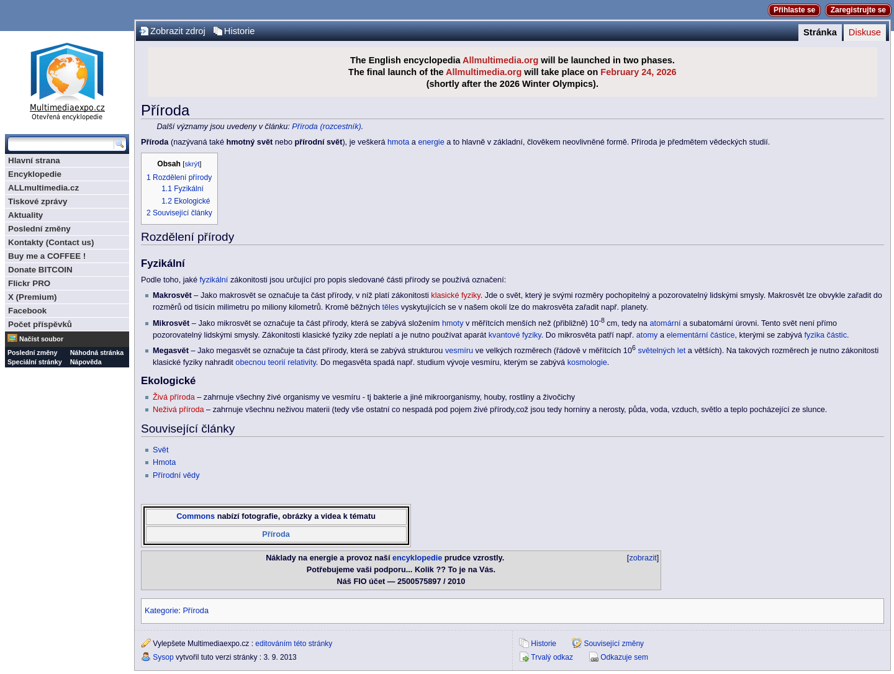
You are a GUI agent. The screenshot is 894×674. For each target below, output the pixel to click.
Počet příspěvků (40, 324)
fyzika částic (826, 335)
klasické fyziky (455, 295)
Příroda (275, 534)
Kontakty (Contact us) (51, 242)
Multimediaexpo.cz (67, 80)
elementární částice (700, 335)
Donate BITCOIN (40, 269)
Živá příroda (174, 397)
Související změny (614, 643)
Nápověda (86, 362)
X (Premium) (32, 297)
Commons (195, 516)
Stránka (820, 32)
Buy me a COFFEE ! (47, 256)
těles (390, 307)
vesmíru (459, 350)
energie (431, 142)
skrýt (191, 164)
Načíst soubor (41, 339)
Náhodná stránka (97, 352)
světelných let (661, 350)
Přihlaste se (794, 10)
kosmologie (587, 362)
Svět (160, 450)
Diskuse (865, 32)
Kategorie (161, 610)
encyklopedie (417, 558)
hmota (398, 142)
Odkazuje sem (624, 657)
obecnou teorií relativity (275, 362)
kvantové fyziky (515, 335)
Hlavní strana (34, 160)
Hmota (164, 462)
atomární (664, 323)
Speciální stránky (34, 362)
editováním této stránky (293, 643)
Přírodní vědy (176, 475)
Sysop (163, 657)
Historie (239, 31)
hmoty (453, 323)
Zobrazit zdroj (177, 31)
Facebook (27, 310)
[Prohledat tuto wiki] (61, 144)
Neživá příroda (178, 409)
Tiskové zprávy (37, 201)
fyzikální (214, 280)
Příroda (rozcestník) (326, 126)
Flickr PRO (29, 283)
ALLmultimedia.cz (43, 187)
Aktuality (25, 215)
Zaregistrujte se (858, 10)
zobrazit (642, 558)
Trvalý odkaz (552, 657)
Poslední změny (39, 228)
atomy (647, 335)
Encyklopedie (34, 174)
